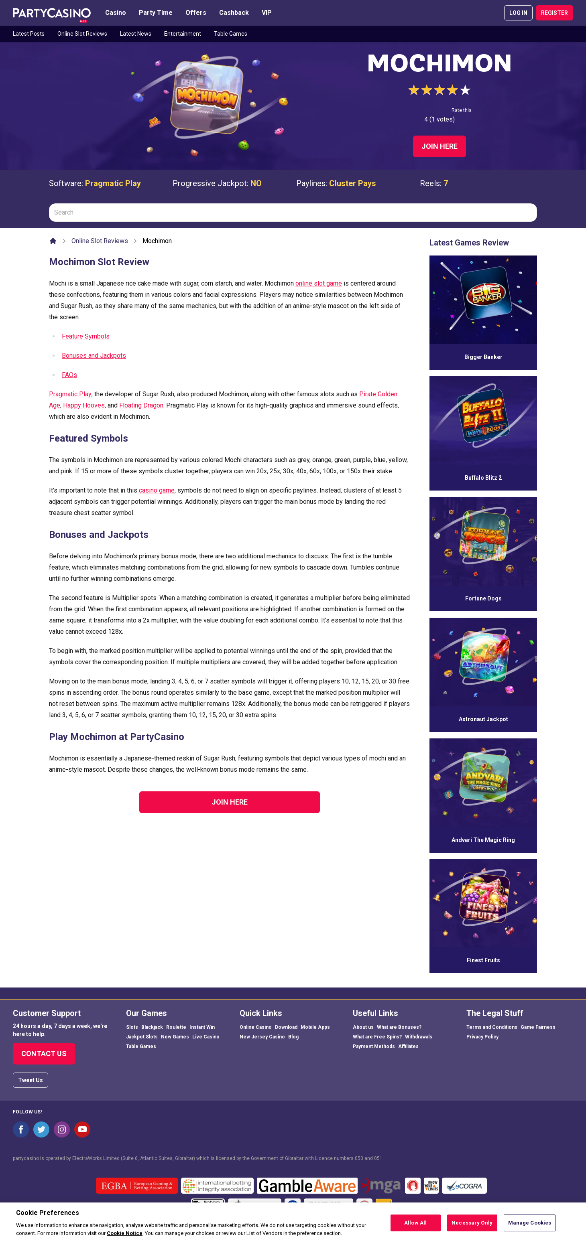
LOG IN (518, 13)
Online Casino (256, 1027)
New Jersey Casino (262, 1037)
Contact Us (44, 1053)
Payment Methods (374, 1046)
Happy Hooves (84, 405)
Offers (195, 12)
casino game (157, 490)
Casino (115, 12)
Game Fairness (538, 1027)
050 (359, 1158)
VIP (267, 12)
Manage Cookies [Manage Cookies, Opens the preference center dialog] (529, 1227)
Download (286, 1027)
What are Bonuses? (399, 1027)
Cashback (234, 12)
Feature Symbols (86, 336)
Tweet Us (30, 1080)
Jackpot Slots (142, 1037)
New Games (175, 1037)
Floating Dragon (141, 405)
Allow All (415, 1227)
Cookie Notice (124, 1237)
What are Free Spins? (377, 1037)
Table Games (230, 33)
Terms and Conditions (491, 1027)
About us (363, 1027)
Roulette (176, 1027)
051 (378, 1158)
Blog (293, 1037)
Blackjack (152, 1027)
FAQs (69, 375)
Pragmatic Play (113, 183)
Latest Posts (29, 33)
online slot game (318, 283)
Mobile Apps (315, 1027)
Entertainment (182, 33)
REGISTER (554, 13)
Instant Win (202, 1027)
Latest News (135, 33)
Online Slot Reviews (82, 33)
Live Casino (206, 1037)
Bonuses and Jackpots (94, 355)
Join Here (439, 146)
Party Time (156, 12)
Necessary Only (472, 1227)
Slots (132, 1027)
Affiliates (408, 1046)
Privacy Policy (482, 1037)
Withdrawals (418, 1037)
